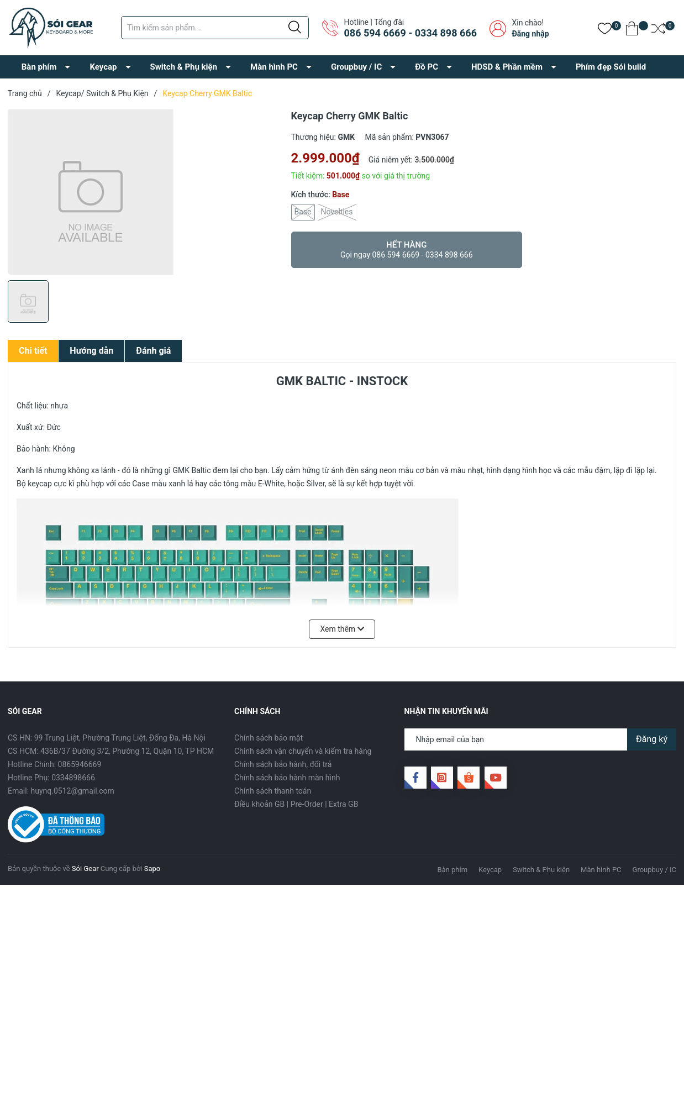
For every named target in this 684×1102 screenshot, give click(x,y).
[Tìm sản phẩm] (215, 28)
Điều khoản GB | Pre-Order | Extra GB (296, 804)
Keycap (103, 67)
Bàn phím (39, 67)
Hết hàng (407, 250)
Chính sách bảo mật (268, 737)
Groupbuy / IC (356, 67)
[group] (144, 192)
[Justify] (295, 28)
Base (303, 212)
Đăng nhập (530, 33)
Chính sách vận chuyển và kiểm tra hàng (302, 751)
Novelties (337, 212)
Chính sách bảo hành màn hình (287, 777)
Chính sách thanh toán (272, 790)
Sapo (152, 868)
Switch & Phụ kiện (184, 67)
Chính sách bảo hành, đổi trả (283, 764)
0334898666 (73, 777)
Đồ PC (426, 67)
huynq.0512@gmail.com (72, 790)
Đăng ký (651, 739)
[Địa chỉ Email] (540, 739)
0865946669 (80, 764)
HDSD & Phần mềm (507, 67)
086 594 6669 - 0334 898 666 (410, 33)
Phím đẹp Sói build (611, 67)
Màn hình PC (274, 67)
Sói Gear (85, 868)
